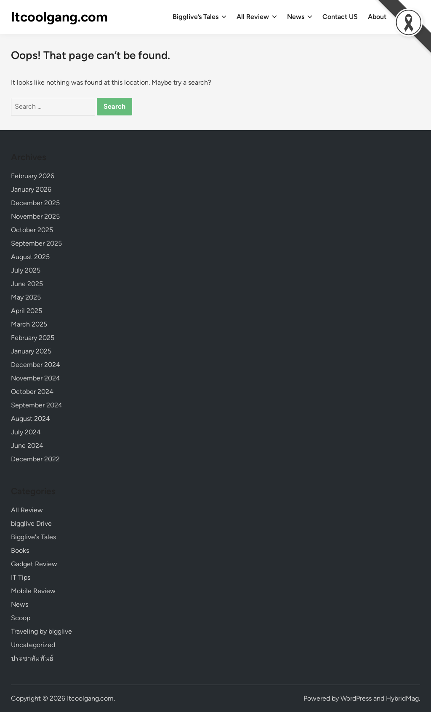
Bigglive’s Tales (199, 16)
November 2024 (35, 378)
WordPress (356, 698)
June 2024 (27, 446)
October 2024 (32, 392)
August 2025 (30, 257)
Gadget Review (34, 564)
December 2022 (35, 459)
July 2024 (26, 432)
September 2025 (36, 243)
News (299, 16)
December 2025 (35, 203)
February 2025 (32, 338)
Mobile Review (33, 591)
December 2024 (35, 365)
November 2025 (35, 216)
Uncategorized (33, 645)
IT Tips (20, 577)
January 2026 (31, 189)
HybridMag (402, 698)
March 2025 (29, 324)
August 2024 (30, 419)
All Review (257, 16)
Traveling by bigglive (41, 631)
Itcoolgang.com (59, 17)
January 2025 (31, 351)
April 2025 (26, 311)
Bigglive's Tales (33, 537)
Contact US (340, 17)
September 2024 (36, 405)
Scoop (20, 618)
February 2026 (32, 176)
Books (20, 550)
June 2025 (27, 284)
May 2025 (26, 297)
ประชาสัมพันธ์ (32, 658)
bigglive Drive (31, 523)
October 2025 (32, 230)
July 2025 (25, 270)
